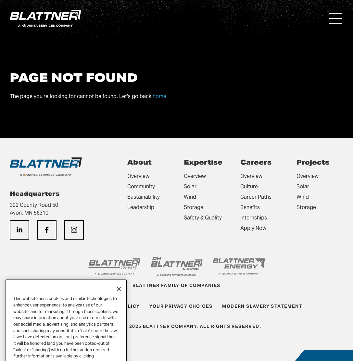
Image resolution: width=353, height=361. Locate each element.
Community (141, 186)
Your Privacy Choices (180, 306)
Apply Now (253, 228)
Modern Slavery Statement (262, 306)
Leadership (140, 207)
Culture (249, 186)
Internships (253, 217)
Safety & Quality (203, 217)
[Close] (119, 295)
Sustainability (143, 196)
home (159, 96)
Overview (138, 176)
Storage (193, 207)
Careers (255, 162)
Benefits (250, 207)
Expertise (203, 162)
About (139, 162)
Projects (312, 162)
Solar (190, 186)
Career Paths (255, 196)
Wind (190, 196)
